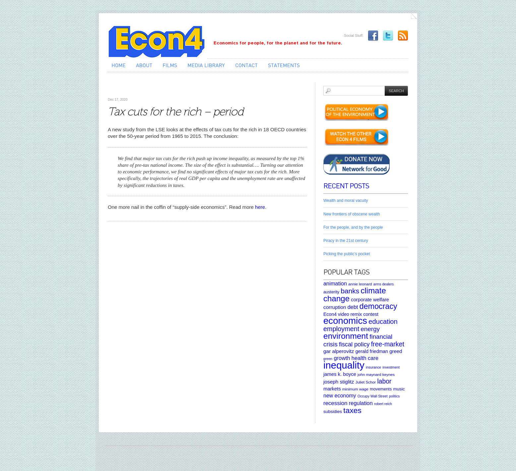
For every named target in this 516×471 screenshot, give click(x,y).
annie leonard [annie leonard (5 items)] (360, 284)
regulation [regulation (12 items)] (361, 403)
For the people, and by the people (353, 227)
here (260, 207)
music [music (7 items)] (399, 388)
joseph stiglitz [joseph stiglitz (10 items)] (338, 381)
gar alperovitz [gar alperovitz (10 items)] (338, 351)
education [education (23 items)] (383, 321)
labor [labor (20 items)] (384, 381)
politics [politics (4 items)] (394, 396)
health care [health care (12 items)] (365, 358)
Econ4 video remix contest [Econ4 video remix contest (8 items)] (350, 314)
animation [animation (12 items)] (335, 283)
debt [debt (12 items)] (353, 307)
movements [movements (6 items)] (381, 388)
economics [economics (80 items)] (345, 321)
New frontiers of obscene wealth (351, 214)
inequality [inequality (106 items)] (343, 365)
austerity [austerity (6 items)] (331, 291)
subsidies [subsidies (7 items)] (332, 411)
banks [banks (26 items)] (350, 291)
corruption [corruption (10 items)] (334, 307)
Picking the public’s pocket (346, 254)
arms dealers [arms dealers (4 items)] (383, 284)
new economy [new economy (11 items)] (339, 395)
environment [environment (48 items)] (345, 335)
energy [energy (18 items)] (370, 328)
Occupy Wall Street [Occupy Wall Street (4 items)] (372, 396)
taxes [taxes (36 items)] (352, 410)
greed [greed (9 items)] (395, 351)
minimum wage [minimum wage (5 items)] (355, 389)
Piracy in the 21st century (345, 240)
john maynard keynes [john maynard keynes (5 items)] (376, 374)
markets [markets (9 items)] (332, 388)
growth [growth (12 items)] (342, 358)
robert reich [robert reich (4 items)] (383, 404)
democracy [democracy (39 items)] (378, 306)
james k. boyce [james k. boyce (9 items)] (339, 374)
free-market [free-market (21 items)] (387, 344)
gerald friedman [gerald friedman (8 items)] (371, 351)
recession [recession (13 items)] (335, 403)
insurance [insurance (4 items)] (373, 367)
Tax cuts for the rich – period (175, 111)
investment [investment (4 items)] (391, 367)
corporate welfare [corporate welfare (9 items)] (370, 299)
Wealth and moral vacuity (345, 200)
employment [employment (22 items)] (341, 328)
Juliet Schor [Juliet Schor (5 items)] (365, 382)
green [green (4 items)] (327, 359)
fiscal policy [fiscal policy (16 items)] (354, 344)
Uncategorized (122, 89)
